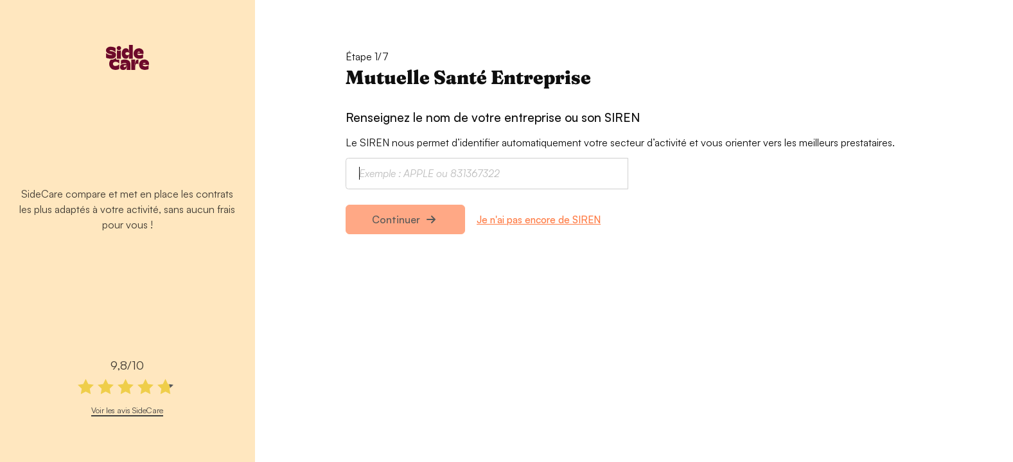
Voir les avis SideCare (127, 410)
